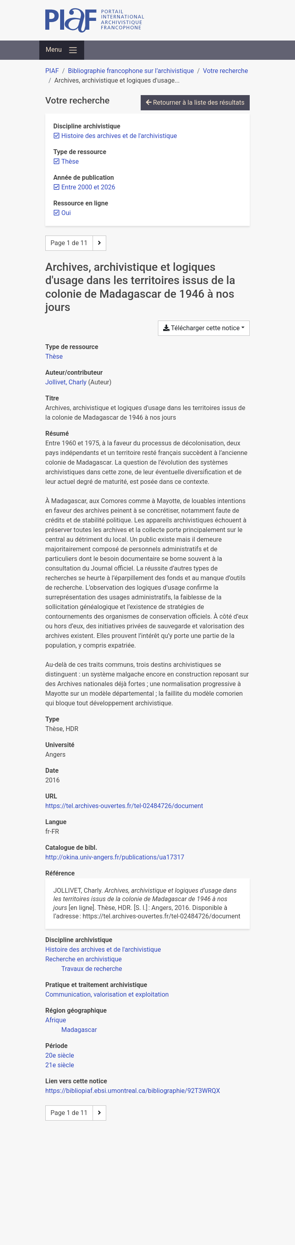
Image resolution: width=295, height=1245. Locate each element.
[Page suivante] (99, 243)
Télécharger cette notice (201, 328)
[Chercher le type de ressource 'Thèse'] (54, 356)
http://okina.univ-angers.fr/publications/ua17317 (114, 857)
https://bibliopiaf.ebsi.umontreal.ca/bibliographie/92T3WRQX (132, 1091)
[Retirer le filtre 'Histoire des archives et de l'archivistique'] (119, 136)
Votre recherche (225, 71)
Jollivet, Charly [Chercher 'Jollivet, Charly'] (66, 382)
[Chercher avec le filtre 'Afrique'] (55, 1020)
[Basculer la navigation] (61, 50)
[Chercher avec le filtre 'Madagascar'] (79, 1030)
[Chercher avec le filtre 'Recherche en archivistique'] (83, 959)
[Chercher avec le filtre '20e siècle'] (59, 1055)
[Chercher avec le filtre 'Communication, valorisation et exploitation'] (107, 994)
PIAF (52, 71)
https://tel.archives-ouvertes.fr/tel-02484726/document (124, 806)
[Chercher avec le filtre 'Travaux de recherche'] (91, 969)
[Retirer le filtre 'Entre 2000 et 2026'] (88, 187)
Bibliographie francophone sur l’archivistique (131, 71)
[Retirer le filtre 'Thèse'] (70, 161)
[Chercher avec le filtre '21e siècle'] (59, 1065)
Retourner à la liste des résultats (195, 102)
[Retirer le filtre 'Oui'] (66, 213)
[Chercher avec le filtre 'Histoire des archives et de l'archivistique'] (103, 949)
